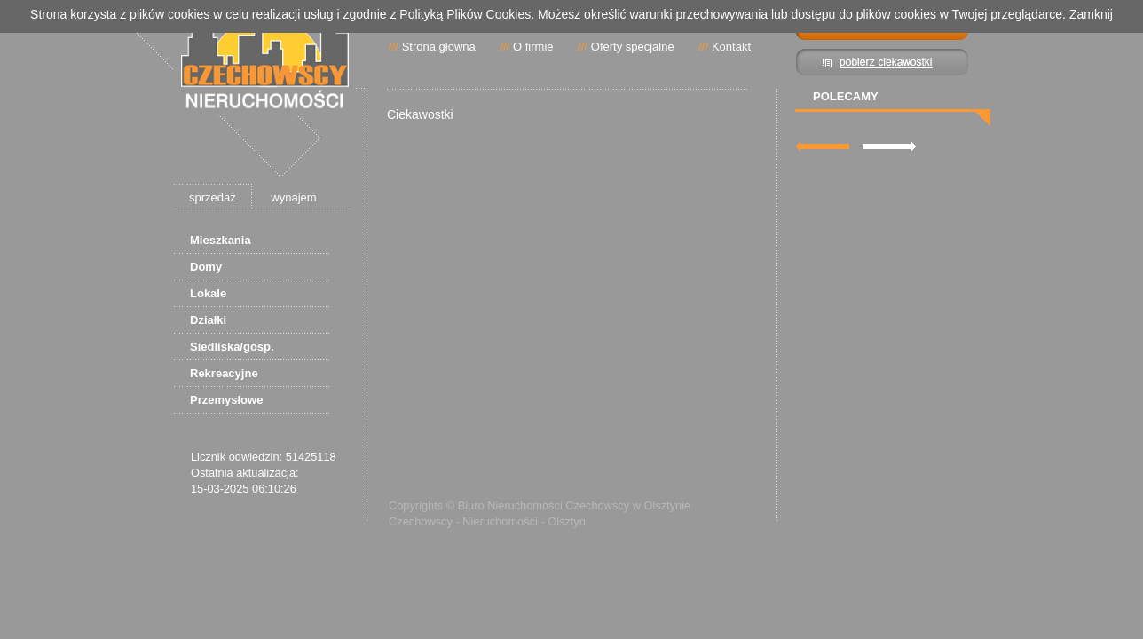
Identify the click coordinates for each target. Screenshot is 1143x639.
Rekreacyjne (224, 373)
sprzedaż (212, 197)
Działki (208, 320)
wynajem (293, 197)
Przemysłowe (226, 399)
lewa (822, 146)
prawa (889, 146)
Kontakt (731, 46)
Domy (206, 266)
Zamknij (1091, 14)
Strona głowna (439, 46)
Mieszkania (220, 240)
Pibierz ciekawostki (882, 62)
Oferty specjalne (632, 46)
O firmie (533, 46)
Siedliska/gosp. (232, 346)
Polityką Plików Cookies (465, 14)
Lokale (208, 293)
